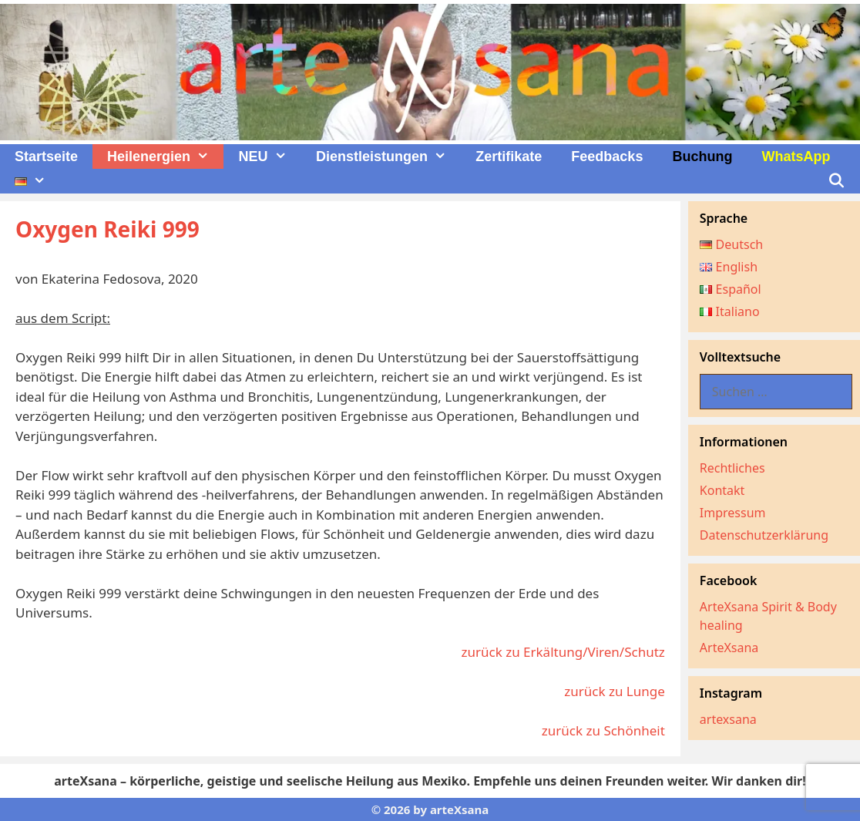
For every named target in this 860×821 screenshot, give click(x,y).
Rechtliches (732, 467)
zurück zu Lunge (614, 691)
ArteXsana (729, 647)
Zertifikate (508, 156)
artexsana (728, 719)
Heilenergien (165, 156)
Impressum (733, 512)
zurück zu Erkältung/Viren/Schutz (562, 652)
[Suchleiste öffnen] (836, 181)
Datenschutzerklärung (764, 535)
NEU (269, 156)
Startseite (46, 156)
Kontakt (722, 490)
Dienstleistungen (388, 156)
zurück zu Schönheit (603, 730)
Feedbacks (607, 156)
